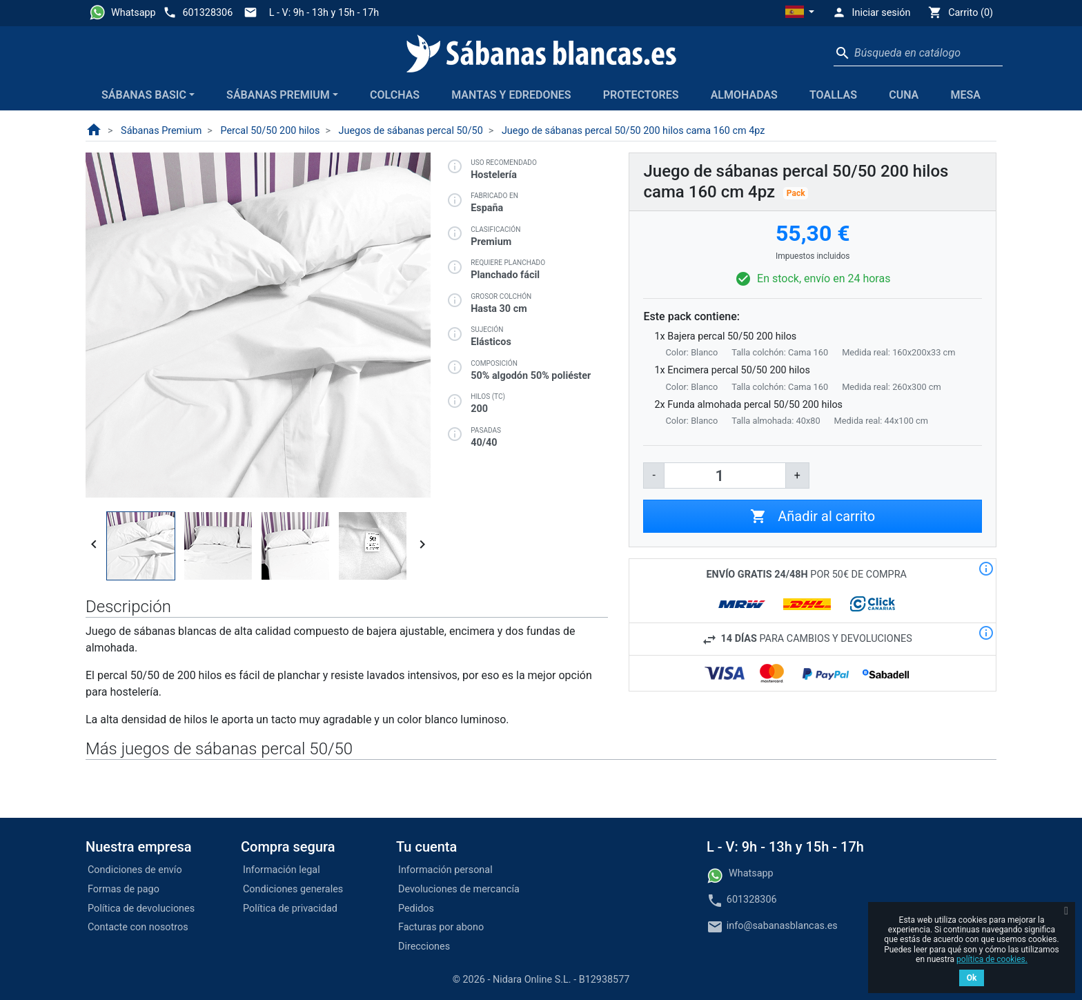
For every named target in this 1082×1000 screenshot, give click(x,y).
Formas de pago (123, 889)
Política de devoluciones (141, 908)
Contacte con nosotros (138, 927)
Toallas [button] (833, 94)
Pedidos (416, 908)
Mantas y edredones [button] (511, 94)
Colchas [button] (395, 94)
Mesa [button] (965, 94)
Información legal (281, 870)
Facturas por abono (441, 927)
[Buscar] (918, 53)
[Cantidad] (725, 475)
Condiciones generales (293, 889)
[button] (800, 13)
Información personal (445, 870)
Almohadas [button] (744, 94)
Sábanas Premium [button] (278, 94)
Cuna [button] (903, 94)
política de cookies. (991, 959)
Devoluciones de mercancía (459, 889)
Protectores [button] (641, 94)
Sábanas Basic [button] (143, 94)
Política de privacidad (290, 908)
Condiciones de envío (135, 870)
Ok (972, 978)
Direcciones (424, 946)
